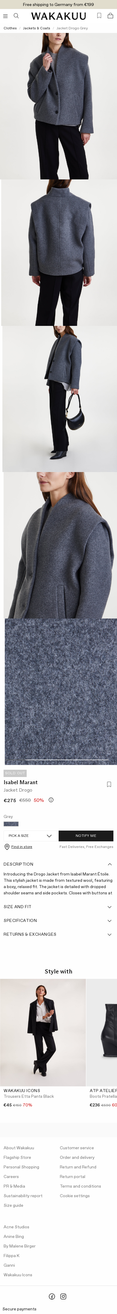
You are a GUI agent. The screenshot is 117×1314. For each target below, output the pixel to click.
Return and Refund (78, 1167)
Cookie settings (75, 1196)
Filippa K (11, 1256)
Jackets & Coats (36, 28)
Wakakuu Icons (18, 1275)
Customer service (77, 1148)
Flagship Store (17, 1157)
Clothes (10, 28)
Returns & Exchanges (58, 934)
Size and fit (58, 907)
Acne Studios (16, 1227)
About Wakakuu (19, 1148)
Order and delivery (77, 1157)
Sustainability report (23, 1196)
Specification (58, 920)
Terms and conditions (80, 1186)
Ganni (9, 1265)
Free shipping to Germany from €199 (58, 4)
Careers (11, 1177)
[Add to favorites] (108, 785)
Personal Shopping (21, 1167)
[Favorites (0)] (99, 15)
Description (58, 864)
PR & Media (14, 1186)
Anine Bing (14, 1236)
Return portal (72, 1177)
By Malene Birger (20, 1246)
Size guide (13, 1205)
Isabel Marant (21, 782)
